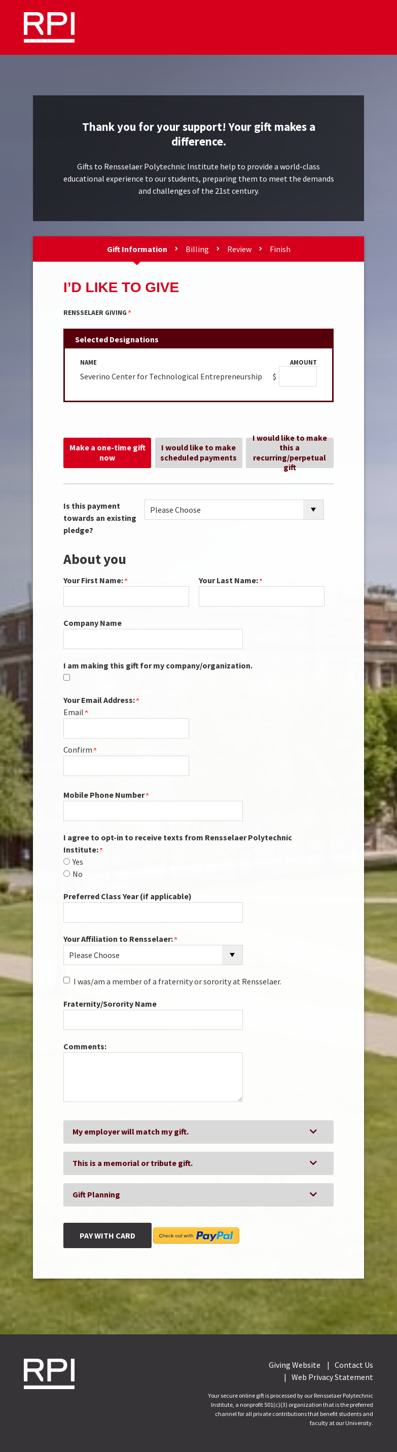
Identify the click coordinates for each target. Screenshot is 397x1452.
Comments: (84, 1046)
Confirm (79, 750)
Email (75, 712)
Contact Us (354, 1365)
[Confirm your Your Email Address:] (126, 766)
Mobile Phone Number (106, 795)
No (78, 874)
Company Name (92, 623)
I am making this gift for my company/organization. (157, 665)
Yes (78, 862)
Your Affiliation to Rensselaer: (120, 939)
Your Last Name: (230, 580)
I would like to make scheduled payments (198, 452)
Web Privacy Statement (332, 1377)
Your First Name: (95, 580)
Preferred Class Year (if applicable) (127, 896)
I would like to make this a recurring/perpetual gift (289, 453)
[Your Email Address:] (126, 728)
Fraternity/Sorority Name (110, 1004)
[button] (198, 1132)
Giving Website (294, 1365)
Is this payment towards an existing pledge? (99, 518)
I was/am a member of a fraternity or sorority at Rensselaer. (177, 981)
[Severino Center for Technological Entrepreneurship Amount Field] (298, 376)
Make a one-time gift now (107, 452)
